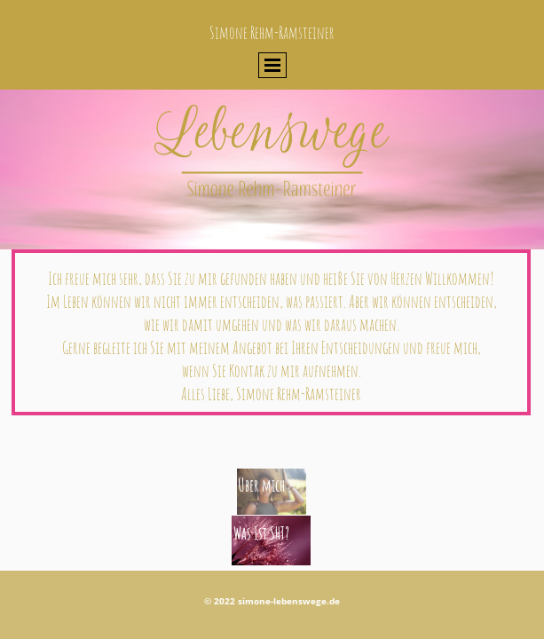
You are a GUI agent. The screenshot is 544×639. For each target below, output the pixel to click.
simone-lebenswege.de (289, 601)
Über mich (261, 485)
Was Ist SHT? (261, 533)
